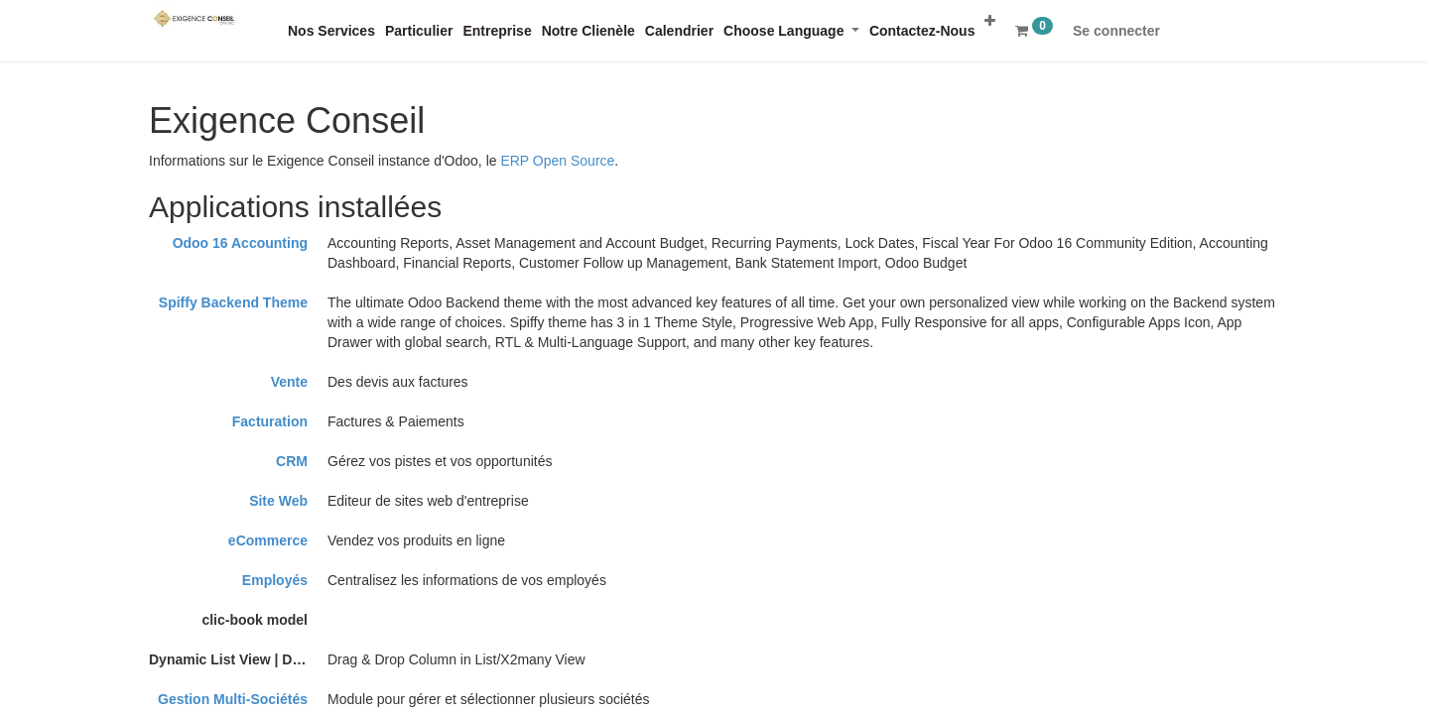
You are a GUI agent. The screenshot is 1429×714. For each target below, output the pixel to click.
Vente (289, 382)
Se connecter (1116, 31)
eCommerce (268, 540)
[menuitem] (331, 31)
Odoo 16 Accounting (240, 243)
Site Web (278, 501)
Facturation (270, 421)
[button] (989, 21)
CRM (292, 461)
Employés (275, 580)
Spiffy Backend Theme (233, 302)
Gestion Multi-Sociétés (233, 699)
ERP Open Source (557, 161)
